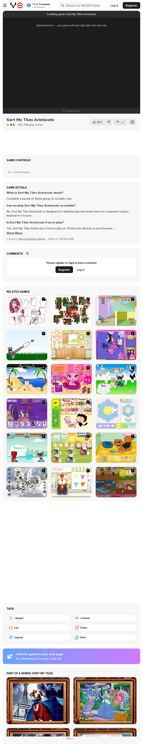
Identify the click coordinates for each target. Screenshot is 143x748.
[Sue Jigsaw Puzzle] (116, 345)
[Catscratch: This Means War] (27, 413)
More (71, 738)
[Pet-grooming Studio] (71, 482)
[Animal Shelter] (116, 482)
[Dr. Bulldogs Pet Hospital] (71, 447)
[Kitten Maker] (27, 482)
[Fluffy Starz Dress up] (71, 379)
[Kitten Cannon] (27, 345)
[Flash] (104, 627)
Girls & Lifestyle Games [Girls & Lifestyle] (32, 238)
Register (131, 5)
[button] (15, 233)
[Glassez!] (116, 413)
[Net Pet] (71, 345)
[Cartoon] (104, 618)
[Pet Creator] (116, 447)
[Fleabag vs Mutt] (116, 310)
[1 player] (38, 618)
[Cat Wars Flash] (27, 447)
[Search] (62, 5)
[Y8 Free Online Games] (16, 5)
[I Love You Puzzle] (71, 310)
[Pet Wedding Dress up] (116, 379)
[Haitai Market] (71, 413)
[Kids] (104, 637)
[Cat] (38, 627)
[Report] (120, 122)
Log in (114, 5)
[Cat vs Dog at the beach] (27, 379)
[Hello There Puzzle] (27, 310)
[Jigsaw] (38, 637)
